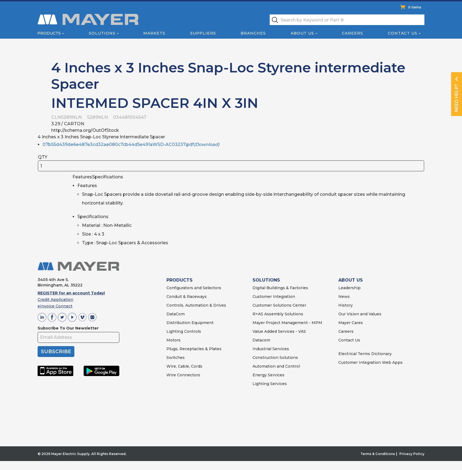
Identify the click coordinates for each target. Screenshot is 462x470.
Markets (154, 33)
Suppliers (203, 33)
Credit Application (55, 299)
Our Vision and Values (359, 314)
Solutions (102, 33)
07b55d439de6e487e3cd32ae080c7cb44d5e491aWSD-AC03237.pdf (130, 144)
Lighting (174, 331)
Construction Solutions (275, 357)
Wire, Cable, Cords (184, 366)
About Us (302, 33)
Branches (253, 33)
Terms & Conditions (377, 454)
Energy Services (268, 375)
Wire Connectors (183, 375)
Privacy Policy (411, 454)
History (345, 305)
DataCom (175, 314)
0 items (414, 7)
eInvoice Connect (55, 306)
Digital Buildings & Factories (280, 287)
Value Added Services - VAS (279, 331)
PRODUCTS (179, 280)
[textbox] (347, 19)
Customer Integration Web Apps (370, 362)
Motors (173, 340)
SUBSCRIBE (56, 352)
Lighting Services (270, 383)
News (344, 296)
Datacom (261, 340)
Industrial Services (271, 348)
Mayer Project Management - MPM (287, 322)
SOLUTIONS (266, 280)
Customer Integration (274, 296)
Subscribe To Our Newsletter (68, 328)
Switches (175, 357)
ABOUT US (350, 280)
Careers (352, 33)
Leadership (349, 287)
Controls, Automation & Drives (196, 305)
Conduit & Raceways (186, 296)
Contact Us (402, 33)
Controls (192, 331)
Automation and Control (276, 366)
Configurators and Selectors (193, 287)
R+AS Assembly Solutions (278, 314)
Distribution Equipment (190, 322)
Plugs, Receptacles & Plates (193, 348)
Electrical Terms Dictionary (365, 353)
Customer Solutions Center (279, 305)
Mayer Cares (350, 322)
